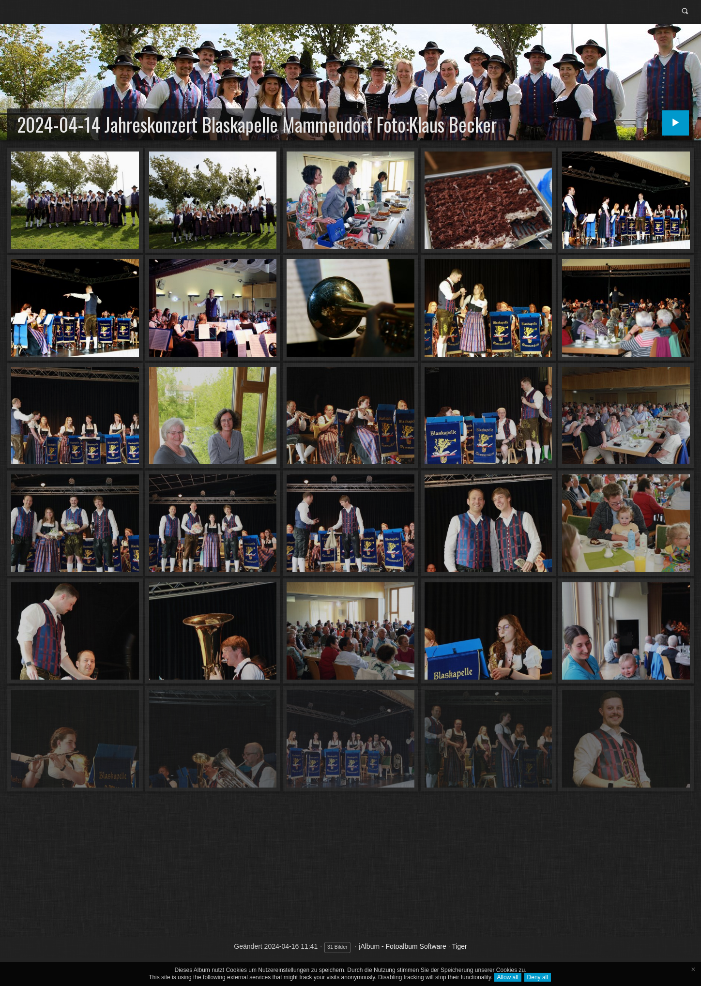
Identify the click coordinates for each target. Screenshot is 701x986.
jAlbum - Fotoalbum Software (402, 946)
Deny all (537, 977)
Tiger (459, 946)
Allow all (507, 977)
